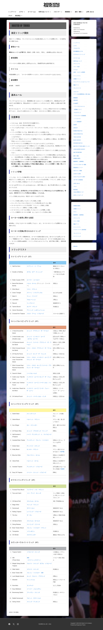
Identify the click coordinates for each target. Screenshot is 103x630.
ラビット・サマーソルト (34, 598)
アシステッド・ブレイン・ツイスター (38, 440)
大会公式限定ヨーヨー (78, 192)
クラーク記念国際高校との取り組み (81, 94)
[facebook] (9, 624)
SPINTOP (75, 128)
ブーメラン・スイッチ (33, 592)
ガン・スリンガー (32, 425)
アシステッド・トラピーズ (34, 466)
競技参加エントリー (78, 167)
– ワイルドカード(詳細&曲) (79, 115)
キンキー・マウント (32, 449)
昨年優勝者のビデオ (78, 51)
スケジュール (76, 63)
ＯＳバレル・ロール (33, 501)
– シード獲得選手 (77, 121)
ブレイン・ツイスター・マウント (36, 528)
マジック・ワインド (33, 504)
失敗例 (62, 469)
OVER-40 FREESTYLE (78, 134)
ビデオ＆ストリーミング (79, 54)
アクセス (75, 69)
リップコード (31, 303)
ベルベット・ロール (32, 461)
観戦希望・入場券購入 (78, 161)
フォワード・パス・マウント (35, 489)
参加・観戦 (79, 12)
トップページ (12, 12)
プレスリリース (77, 88)
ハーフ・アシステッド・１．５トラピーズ (39, 434)
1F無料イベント (77, 79)
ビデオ (22, 12)
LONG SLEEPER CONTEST (79, 149)
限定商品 (19, 15)
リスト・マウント (32, 289)
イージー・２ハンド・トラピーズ (36, 472)
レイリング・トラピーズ (34, 511)
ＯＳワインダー (31, 535)
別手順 (62, 451)
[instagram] (17, 624)
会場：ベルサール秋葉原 (79, 72)
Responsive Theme (80, 625)
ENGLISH (75, 246)
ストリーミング (77, 236)
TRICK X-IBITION (77, 137)
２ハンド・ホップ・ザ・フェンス (36, 354)
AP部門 (75, 124)
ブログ (10, 16)
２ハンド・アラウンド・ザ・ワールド (38, 331)
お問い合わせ (90, 12)
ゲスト (75, 211)
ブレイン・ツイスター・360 (35, 572)
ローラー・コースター (33, 280)
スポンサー (58, 12)
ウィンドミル (31, 579)
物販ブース (76, 85)
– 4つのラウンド (77, 112)
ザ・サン (29, 515)
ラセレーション (31, 299)
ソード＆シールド (32, 373)
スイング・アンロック (33, 601)
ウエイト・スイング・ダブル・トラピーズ (39, 563)
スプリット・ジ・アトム (34, 266)
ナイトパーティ (77, 76)
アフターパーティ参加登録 (79, 229)
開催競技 (68, 12)
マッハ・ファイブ (32, 296)
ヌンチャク (30, 585)
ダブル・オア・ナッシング (34, 272)
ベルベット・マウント (33, 419)
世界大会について (45, 12)
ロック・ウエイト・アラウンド (36, 576)
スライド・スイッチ (33, 569)
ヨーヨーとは (32, 12)
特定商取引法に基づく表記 (45, 624)
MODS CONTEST (77, 140)
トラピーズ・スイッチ (33, 552)
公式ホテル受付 (77, 173)
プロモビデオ (76, 48)
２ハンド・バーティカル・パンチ (36, 396)
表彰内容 (75, 100)
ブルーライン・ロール (33, 455)
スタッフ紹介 (76, 66)
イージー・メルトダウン (34, 589)
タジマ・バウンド (32, 306)
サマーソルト (31, 508)
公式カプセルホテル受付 (79, 176)
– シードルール (77, 118)
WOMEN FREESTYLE (77, 131)
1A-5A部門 (75, 103)
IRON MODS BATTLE (77, 143)
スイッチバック (31, 413)
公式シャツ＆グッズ (78, 195)
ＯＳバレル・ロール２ (33, 521)
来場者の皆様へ (77, 158)
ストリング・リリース (33, 524)
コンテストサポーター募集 (79, 164)
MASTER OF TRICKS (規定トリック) (81, 146)
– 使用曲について (77, 109)
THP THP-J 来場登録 (78, 179)
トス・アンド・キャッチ (34, 493)
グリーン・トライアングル (34, 292)
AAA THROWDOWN (77, 152)
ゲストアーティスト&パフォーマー (81, 82)
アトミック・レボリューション (36, 310)
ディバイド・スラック (33, 446)
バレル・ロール (31, 283)
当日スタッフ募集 (77, 170)
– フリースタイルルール (79, 106)
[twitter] (13, 624)
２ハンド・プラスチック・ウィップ (37, 431)
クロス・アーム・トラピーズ (35, 313)
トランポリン (31, 531)
